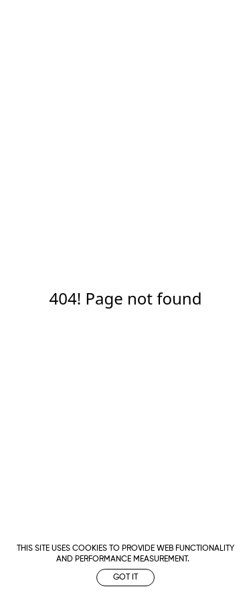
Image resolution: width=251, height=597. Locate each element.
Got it (125, 578)
